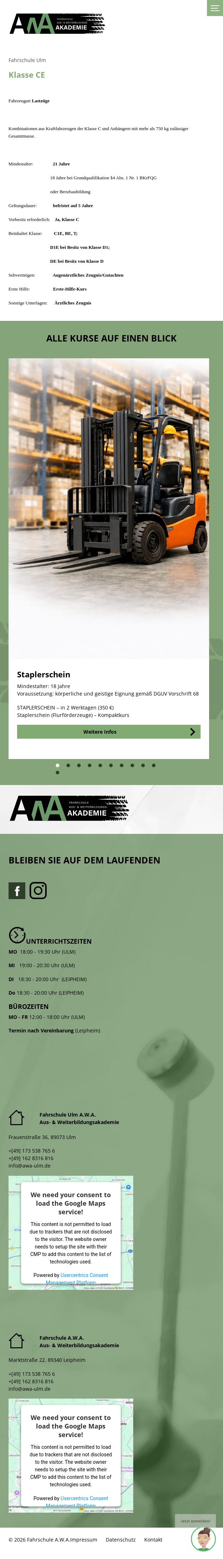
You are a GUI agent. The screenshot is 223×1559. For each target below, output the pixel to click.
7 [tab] (123, 767)
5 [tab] (102, 767)
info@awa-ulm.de (30, 1165)
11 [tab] (61, 774)
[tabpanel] (109, 558)
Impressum (83, 1539)
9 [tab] (145, 767)
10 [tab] (157, 767)
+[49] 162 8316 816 (31, 1158)
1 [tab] (59, 767)
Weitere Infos (99, 731)
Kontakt (153, 1539)
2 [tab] (70, 767)
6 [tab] (113, 767)
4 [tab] (91, 767)
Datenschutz (121, 1539)
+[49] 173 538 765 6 (32, 1150)
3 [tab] (80, 767)
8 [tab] (134, 767)
